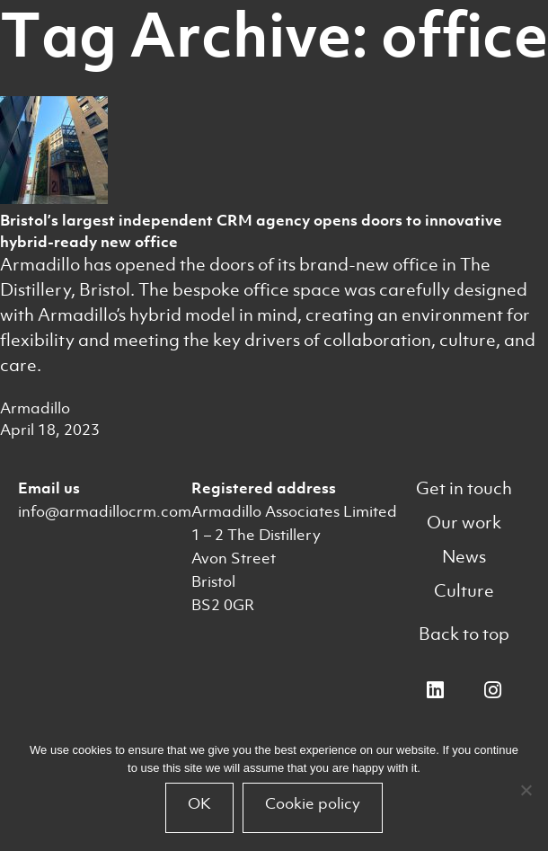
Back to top (464, 634)
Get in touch (464, 488)
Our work (464, 522)
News (464, 556)
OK (199, 803)
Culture (464, 591)
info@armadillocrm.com (104, 511)
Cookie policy (312, 803)
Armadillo (35, 408)
